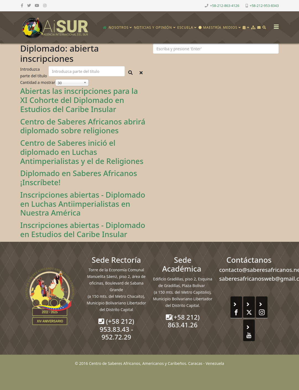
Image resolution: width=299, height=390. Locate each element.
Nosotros (118, 27)
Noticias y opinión (153, 27)
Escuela (185, 27)
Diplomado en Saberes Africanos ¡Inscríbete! (78, 177)
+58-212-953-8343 (264, 5)
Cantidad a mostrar (37, 82)
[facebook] (22, 5)
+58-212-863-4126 (224, 5)
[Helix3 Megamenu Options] (275, 25)
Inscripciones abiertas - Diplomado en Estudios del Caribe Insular (82, 229)
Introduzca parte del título (34, 72)
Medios (230, 27)
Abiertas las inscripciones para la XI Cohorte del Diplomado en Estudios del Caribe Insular (79, 100)
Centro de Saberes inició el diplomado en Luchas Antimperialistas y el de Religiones (81, 152)
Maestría (209, 27)
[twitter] (29, 5)
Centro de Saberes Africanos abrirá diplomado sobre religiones (82, 126)
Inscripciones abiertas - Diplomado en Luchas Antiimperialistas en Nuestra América (82, 204)
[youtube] (37, 5)
